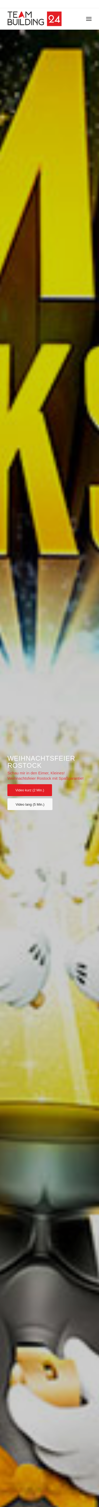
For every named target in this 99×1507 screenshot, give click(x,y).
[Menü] (89, 18)
